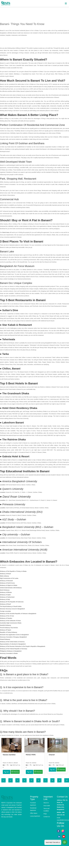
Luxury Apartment (35, 816)
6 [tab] (38, 780)
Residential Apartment (33, 809)
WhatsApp (15, 771)
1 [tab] (3, 780)
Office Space (33, 813)
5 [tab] (31, 780)
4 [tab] (24, 780)
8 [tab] (52, 780)
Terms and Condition (46, 810)
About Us (46, 802)
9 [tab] (59, 780)
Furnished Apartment (33, 804)
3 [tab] (17, 780)
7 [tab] (45, 780)
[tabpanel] (11, 757)
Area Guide (46, 805)
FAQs (45, 813)
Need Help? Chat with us (53, 841)
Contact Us (46, 816)
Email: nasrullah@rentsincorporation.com (62, 819)
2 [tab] (10, 780)
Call (6, 772)
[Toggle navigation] (66, 3)
